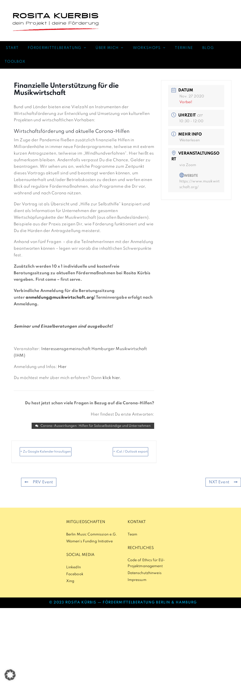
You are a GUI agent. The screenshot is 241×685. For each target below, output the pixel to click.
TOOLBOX (15, 62)
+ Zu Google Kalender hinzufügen (43, 456)
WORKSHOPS (151, 48)
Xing (70, 588)
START (12, 48)
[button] (10, 675)
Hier (62, 367)
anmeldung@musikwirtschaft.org (60, 297)
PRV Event (37, 489)
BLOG (208, 48)
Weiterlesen (189, 140)
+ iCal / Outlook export (136, 456)
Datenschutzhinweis (145, 580)
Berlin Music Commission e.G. (91, 542)
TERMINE (184, 48)
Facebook (74, 581)
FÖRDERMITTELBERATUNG (59, 48)
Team (132, 542)
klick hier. (112, 378)
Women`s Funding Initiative (89, 549)
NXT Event (225, 489)
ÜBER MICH (112, 48)
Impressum (137, 587)
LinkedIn (73, 575)
